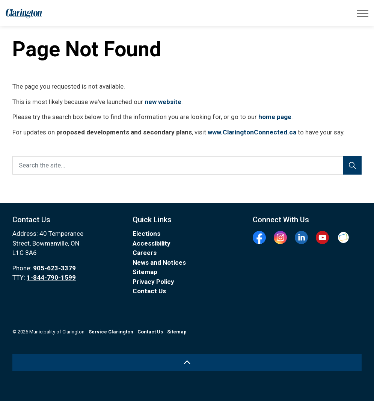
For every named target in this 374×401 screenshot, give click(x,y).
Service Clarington (111, 332)
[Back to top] (187, 362)
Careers (145, 252)
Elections (146, 233)
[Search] (352, 165)
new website (163, 102)
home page (274, 117)
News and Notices (159, 262)
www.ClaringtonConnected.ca (252, 132)
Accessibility (151, 243)
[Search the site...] (187, 165)
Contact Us (149, 291)
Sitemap (145, 272)
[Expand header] (362, 13)
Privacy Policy (153, 281)
